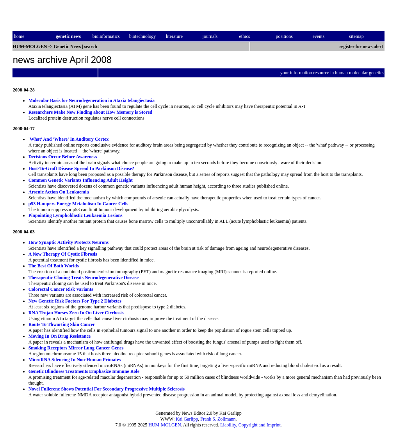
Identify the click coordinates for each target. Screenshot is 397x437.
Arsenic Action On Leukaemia (58, 192)
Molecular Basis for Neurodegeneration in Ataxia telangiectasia (91, 100)
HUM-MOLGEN (164, 425)
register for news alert (361, 46)
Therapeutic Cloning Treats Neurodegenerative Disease (83, 277)
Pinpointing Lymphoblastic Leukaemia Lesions (75, 215)
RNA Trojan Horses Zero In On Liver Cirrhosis (76, 312)
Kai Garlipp (187, 419)
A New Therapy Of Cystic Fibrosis (62, 254)
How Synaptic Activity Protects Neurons (68, 242)
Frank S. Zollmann (217, 419)
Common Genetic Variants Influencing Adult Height (80, 180)
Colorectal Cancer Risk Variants (60, 289)
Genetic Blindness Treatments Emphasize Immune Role (83, 371)
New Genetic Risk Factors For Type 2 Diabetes (74, 301)
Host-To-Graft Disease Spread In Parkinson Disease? (81, 168)
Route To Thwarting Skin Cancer (61, 324)
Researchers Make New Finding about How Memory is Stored (90, 112)
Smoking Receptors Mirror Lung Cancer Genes (76, 348)
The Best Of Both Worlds (53, 266)
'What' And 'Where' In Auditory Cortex (68, 139)
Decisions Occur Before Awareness (62, 156)
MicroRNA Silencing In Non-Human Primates (74, 359)
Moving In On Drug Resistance (59, 336)
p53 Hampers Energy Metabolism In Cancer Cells (78, 203)
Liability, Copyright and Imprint (250, 425)
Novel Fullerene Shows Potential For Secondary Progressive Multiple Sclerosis (106, 389)
